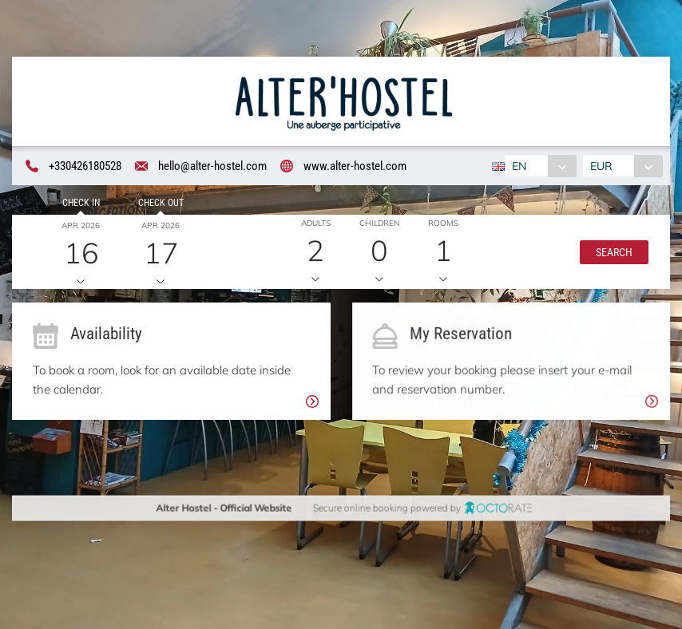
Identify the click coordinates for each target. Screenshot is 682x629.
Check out (157, 204)
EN (518, 166)
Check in (78, 204)
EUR (603, 166)
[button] (611, 253)
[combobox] (539, 166)
